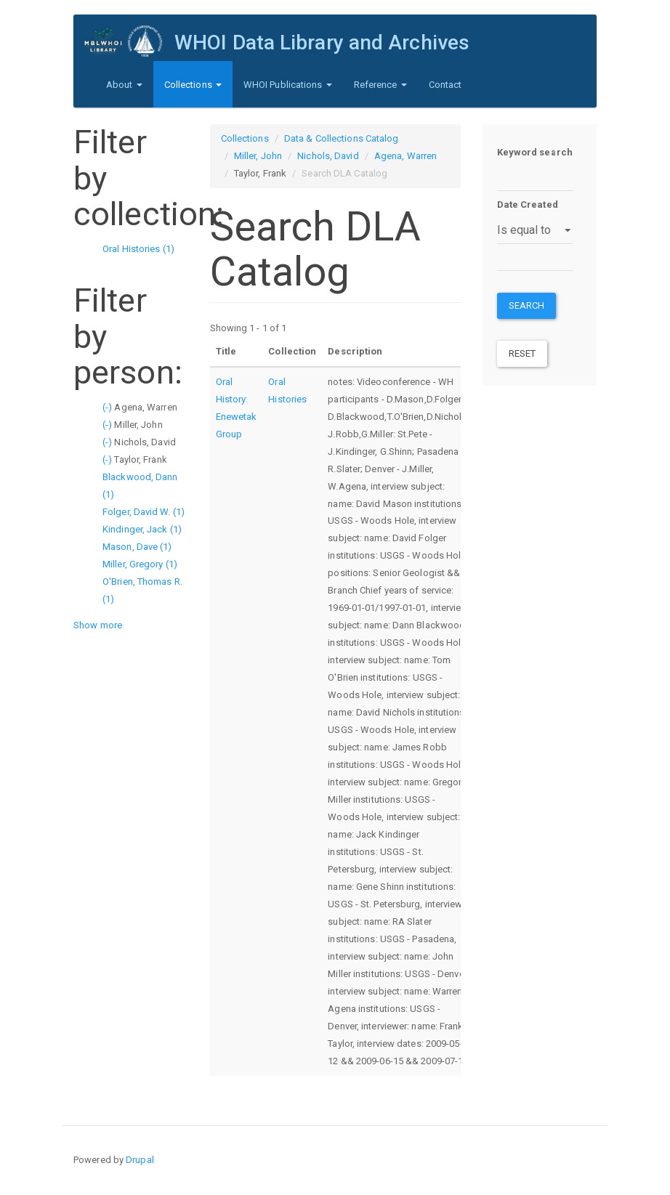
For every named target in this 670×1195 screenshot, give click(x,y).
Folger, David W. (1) (143, 511)
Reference (380, 84)
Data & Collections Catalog (341, 138)
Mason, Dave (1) (137, 546)
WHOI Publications (287, 84)
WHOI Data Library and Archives (321, 42)
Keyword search (535, 152)
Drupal (140, 1159)
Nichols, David (327, 155)
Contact (445, 84)
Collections (193, 84)
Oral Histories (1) (138, 248)
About (124, 84)
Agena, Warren (405, 155)
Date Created (527, 204)
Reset (522, 353)
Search (527, 305)
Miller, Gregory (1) (139, 564)
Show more (97, 625)
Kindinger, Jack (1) (142, 529)
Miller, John (258, 155)
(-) (108, 407)
